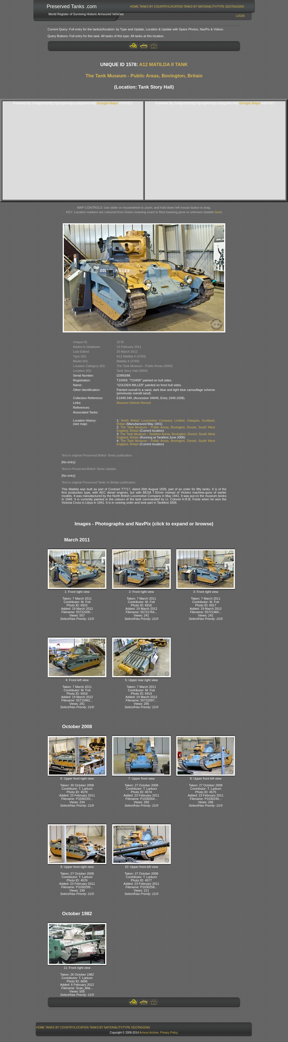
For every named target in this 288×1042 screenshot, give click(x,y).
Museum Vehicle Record (134, 402)
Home (134, 6)
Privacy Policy (169, 1032)
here (218, 212)
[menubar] (187, 7)
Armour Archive (149, 1032)
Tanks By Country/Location (161, 6)
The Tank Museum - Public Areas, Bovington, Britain (144, 75)
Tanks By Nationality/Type (203, 6)
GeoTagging (234, 6)
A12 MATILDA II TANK (163, 64)
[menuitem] (134, 7)
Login (240, 15)
